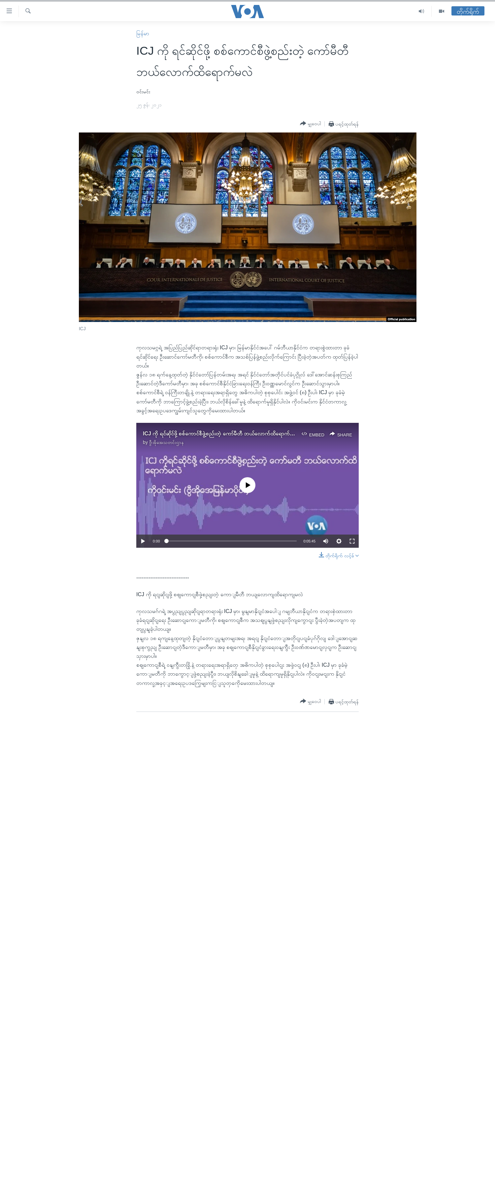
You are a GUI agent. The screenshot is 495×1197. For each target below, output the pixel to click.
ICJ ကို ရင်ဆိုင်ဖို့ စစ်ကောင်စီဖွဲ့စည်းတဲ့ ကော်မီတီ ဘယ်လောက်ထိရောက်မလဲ (220, 433)
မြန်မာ (142, 33)
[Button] (310, 123)
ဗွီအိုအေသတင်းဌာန (166, 442)
